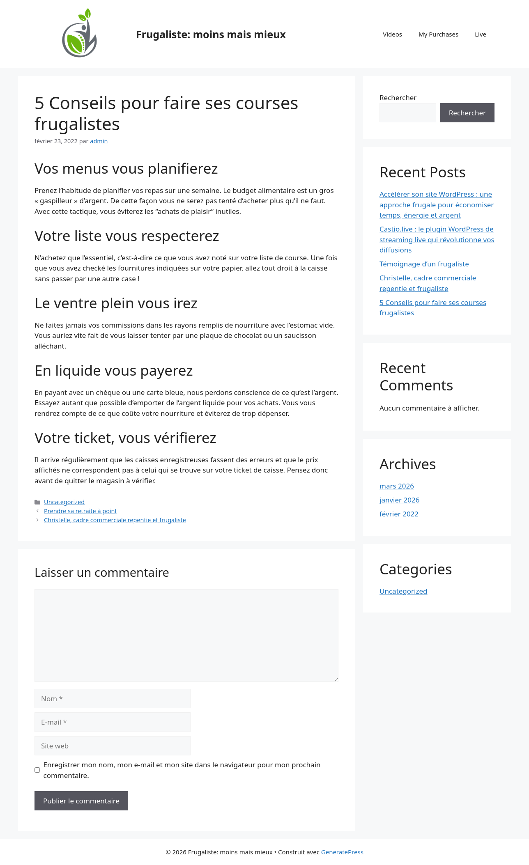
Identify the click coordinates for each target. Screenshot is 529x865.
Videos (392, 34)
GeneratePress (342, 852)
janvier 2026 (399, 500)
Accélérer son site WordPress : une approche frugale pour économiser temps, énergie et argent (437, 204)
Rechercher (398, 97)
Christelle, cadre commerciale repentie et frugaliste (115, 520)
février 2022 (399, 514)
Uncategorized (64, 502)
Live (480, 34)
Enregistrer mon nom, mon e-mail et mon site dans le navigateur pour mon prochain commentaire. (182, 770)
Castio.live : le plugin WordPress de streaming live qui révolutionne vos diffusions (437, 239)
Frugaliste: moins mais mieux (211, 34)
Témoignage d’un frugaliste (424, 263)
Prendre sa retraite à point (80, 511)
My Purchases (438, 34)
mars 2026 (397, 486)
